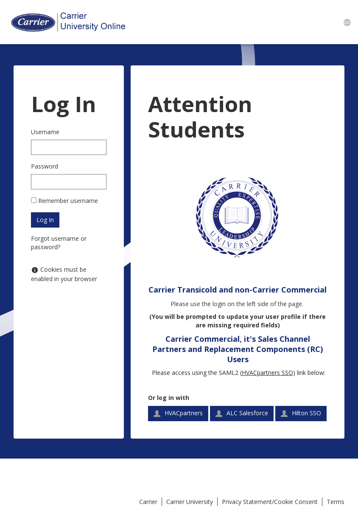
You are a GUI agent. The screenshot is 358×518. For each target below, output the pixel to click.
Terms (335, 502)
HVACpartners (178, 413)
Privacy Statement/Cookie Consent (270, 502)
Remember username (68, 201)
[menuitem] (346, 22)
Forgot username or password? (59, 242)
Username (45, 132)
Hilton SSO (301, 413)
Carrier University (189, 502)
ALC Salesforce (241, 413)
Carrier (148, 502)
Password (44, 166)
